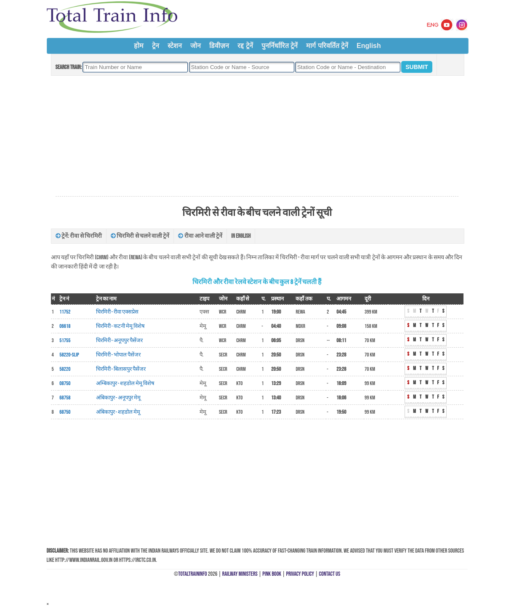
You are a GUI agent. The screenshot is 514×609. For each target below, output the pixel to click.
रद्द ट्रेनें (245, 45)
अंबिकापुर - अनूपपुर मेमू (118, 397)
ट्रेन (155, 45)
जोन (195, 45)
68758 (64, 397)
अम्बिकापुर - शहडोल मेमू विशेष (125, 383)
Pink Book (271, 573)
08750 (64, 383)
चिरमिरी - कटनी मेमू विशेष (120, 326)
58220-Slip (69, 354)
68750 (64, 412)
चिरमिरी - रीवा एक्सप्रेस (117, 311)
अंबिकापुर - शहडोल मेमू (118, 412)
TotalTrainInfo (192, 573)
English (369, 45)
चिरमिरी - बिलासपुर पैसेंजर (121, 369)
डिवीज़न (219, 45)
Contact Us (330, 573)
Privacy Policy (300, 573)
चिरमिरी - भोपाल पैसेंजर (118, 354)
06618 (64, 326)
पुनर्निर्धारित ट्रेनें (279, 45)
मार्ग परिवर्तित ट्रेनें (327, 45)
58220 (64, 369)
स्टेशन (175, 45)
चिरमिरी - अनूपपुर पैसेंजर (119, 340)
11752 (64, 311)
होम (139, 45)
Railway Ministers (240, 573)
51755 (64, 340)
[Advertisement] (257, 136)
